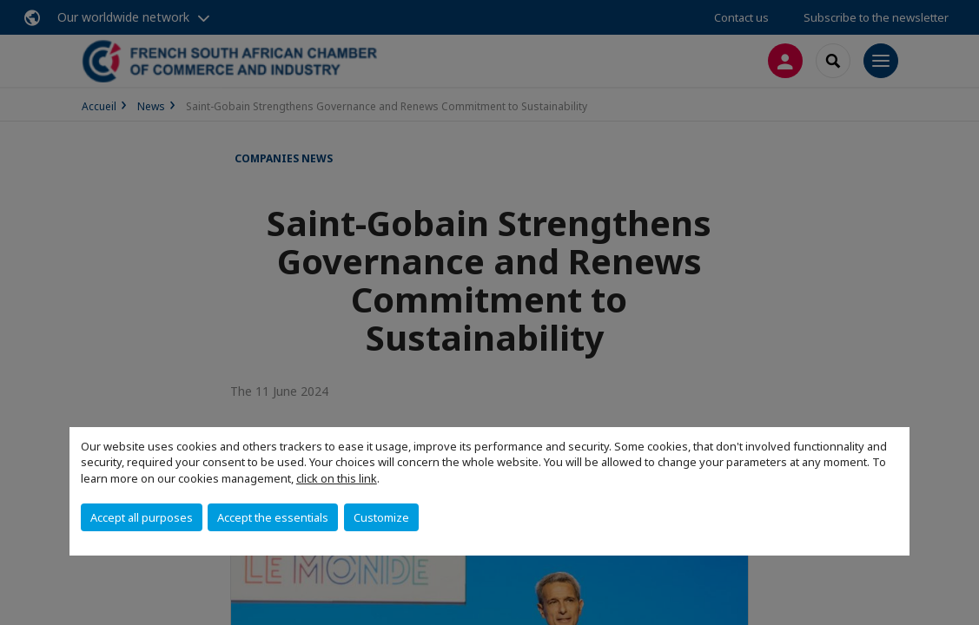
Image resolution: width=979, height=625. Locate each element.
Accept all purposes (141, 517)
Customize (381, 517)
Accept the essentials (272, 517)
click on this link (336, 478)
